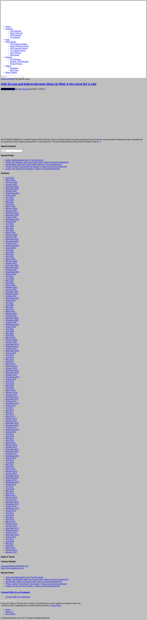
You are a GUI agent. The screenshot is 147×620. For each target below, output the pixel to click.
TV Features (15, 37)
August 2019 (11, 353)
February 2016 (11, 445)
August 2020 (11, 327)
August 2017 (11, 405)
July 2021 (9, 303)
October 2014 (11, 480)
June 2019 (10, 357)
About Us (9, 612)
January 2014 (11, 500)
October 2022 (11, 270)
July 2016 (9, 434)
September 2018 (12, 377)
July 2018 (9, 381)
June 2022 (10, 278)
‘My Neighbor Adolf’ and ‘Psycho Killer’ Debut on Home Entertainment (34, 164)
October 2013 (11, 506)
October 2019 (11, 349)
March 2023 (10, 259)
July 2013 (9, 513)
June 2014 (10, 489)
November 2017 (12, 399)
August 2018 (11, 379)
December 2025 (12, 186)
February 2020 (11, 340)
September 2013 (12, 508)
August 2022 (11, 274)
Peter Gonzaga (24, 89)
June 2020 (10, 331)
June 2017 (10, 410)
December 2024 (12, 213)
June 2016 (10, 436)
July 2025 (9, 197)
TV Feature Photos (17, 51)
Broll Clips (14, 70)
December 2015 (12, 449)
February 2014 (11, 497)
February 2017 (11, 419)
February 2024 (11, 235)
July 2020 (9, 329)
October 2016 (11, 427)
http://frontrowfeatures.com (12, 568)
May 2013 (10, 517)
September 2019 (12, 351)
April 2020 (10, 335)
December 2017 (12, 397)
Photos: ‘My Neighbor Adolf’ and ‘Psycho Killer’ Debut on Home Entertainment (37, 162)
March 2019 (10, 364)
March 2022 (10, 285)
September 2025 (12, 193)
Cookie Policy (55, 605)
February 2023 (11, 261)
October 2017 (11, 401)
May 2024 (10, 228)
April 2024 (10, 230)
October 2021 (11, 296)
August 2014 (11, 484)
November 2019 (12, 346)
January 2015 (11, 473)
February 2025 (11, 208)
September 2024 (12, 219)
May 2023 (10, 254)
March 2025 (10, 206)
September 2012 (12, 535)
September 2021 (12, 298)
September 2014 (12, 482)
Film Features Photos (18, 44)
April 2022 (10, 283)
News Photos (15, 53)
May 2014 (10, 491)
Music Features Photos (19, 46)
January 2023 (11, 263)
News (8, 40)
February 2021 (11, 313)
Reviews (9, 57)
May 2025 (10, 202)
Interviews (14, 68)
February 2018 (11, 392)
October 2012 (11, 532)
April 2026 (10, 178)
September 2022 (12, 272)
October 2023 (11, 243)
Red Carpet (14, 55)
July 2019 (9, 355)
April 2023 (10, 257)
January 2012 (11, 552)
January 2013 (11, 526)
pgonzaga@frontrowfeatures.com (14, 566)
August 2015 (11, 458)
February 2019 (11, 366)
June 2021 (10, 305)
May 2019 (10, 359)
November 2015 (12, 451)
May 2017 (10, 412)
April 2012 (10, 546)
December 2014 (12, 476)
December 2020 (12, 318)
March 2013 (10, 522)
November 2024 (12, 215)
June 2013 (10, 515)
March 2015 (10, 469)
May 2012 (10, 543)
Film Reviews (15, 59)
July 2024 (9, 224)
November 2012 (12, 530)
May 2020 (10, 333)
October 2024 (11, 217)
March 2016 (10, 443)
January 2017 (11, 421)
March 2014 (10, 495)
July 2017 (9, 408)
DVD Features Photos (18, 48)
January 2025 (11, 211)
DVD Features (15, 35)
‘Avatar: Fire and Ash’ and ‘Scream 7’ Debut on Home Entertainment (33, 169)
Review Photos (16, 64)
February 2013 (11, 524)
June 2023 (10, 252)
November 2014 (12, 478)
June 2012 (10, 541)
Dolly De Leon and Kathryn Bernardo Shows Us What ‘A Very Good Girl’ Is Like (48, 84)
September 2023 (12, 246)
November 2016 (12, 425)
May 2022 (10, 281)
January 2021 (11, 316)
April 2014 (10, 493)
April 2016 (10, 440)
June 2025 (10, 200)
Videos (8, 66)
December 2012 (12, 528)
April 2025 (10, 204)
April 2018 (10, 388)
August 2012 (11, 537)
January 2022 (11, 289)
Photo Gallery (11, 42)
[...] (100, 142)
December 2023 (12, 239)
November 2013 (12, 504)
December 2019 (12, 344)
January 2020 (11, 342)
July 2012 (9, 539)
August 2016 (11, 432)
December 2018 (12, 370)
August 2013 (11, 511)
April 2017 (10, 414)
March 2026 (10, 180)
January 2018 (11, 395)
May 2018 (10, 386)
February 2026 (11, 182)
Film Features (15, 31)
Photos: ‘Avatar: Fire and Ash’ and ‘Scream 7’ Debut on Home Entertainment (36, 167)
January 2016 (11, 447)
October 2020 (11, 322)
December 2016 (12, 423)
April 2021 (10, 309)
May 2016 (10, 438)
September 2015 (12, 456)
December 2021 (12, 292)
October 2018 (11, 375)
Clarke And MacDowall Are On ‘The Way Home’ (24, 160)
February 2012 (11, 550)
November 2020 (12, 320)
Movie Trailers (11, 72)
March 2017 (10, 416)
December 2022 (12, 265)
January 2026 (11, 184)
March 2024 (10, 232)
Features (9, 29)
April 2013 (10, 519)
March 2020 (10, 338)
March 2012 (10, 548)
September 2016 (12, 430)
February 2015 (11, 471)
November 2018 (12, 373)
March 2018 (10, 390)
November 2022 (12, 267)
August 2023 (11, 248)
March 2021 (10, 311)
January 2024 (11, 237)
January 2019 (11, 368)
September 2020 (12, 324)
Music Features (16, 33)
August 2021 (11, 300)
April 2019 (10, 362)
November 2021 (12, 294)
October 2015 (11, 454)
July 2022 (9, 276)
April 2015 (10, 467)
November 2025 (12, 189)
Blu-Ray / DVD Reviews (19, 62)
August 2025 (11, 195)
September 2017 (12, 403)
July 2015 (9, 460)
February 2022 (11, 287)
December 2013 (12, 502)
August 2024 (11, 221)
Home (8, 26)
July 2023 (9, 250)
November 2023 (12, 241)
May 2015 (10, 465)
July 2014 (9, 486)
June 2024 (10, 226)
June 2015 (10, 462)
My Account (10, 614)
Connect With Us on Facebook (15, 592)
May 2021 (10, 307)
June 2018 (10, 384)
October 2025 (11, 191)
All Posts (10, 79)
